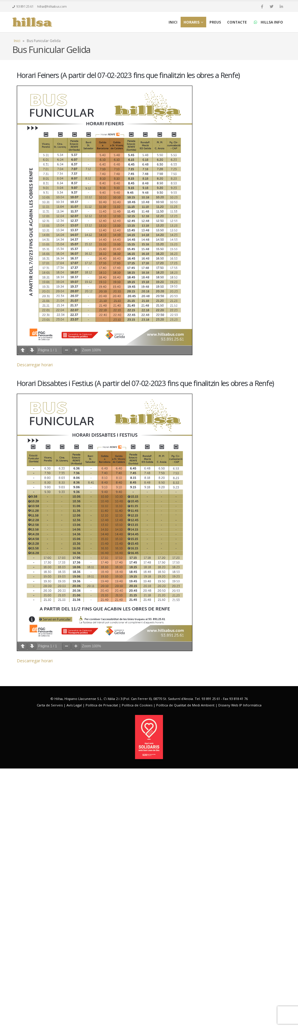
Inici (173, 22)
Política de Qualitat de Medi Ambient (185, 965)
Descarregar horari (35, 497)
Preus (215, 22)
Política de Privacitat (102, 965)
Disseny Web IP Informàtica (240, 965)
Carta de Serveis (50, 965)
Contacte (237, 22)
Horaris (191, 22)
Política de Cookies (137, 965)
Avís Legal (74, 965)
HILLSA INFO (268, 22)
